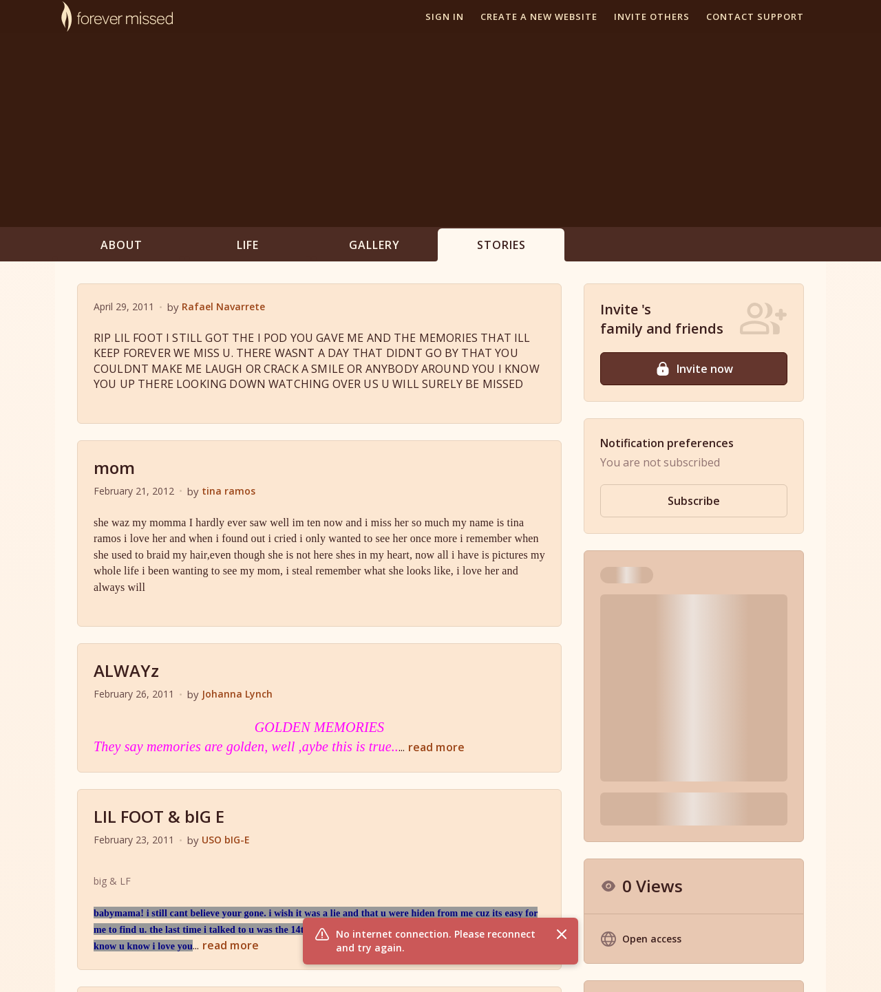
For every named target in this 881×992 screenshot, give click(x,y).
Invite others (652, 16)
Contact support (755, 16)
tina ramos (228, 490)
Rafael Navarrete (223, 306)
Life (248, 244)
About (121, 244)
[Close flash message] (562, 934)
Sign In (444, 16)
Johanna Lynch (237, 693)
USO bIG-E (226, 839)
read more (436, 747)
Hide (777, 696)
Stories (501, 244)
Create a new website (538, 16)
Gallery (374, 244)
